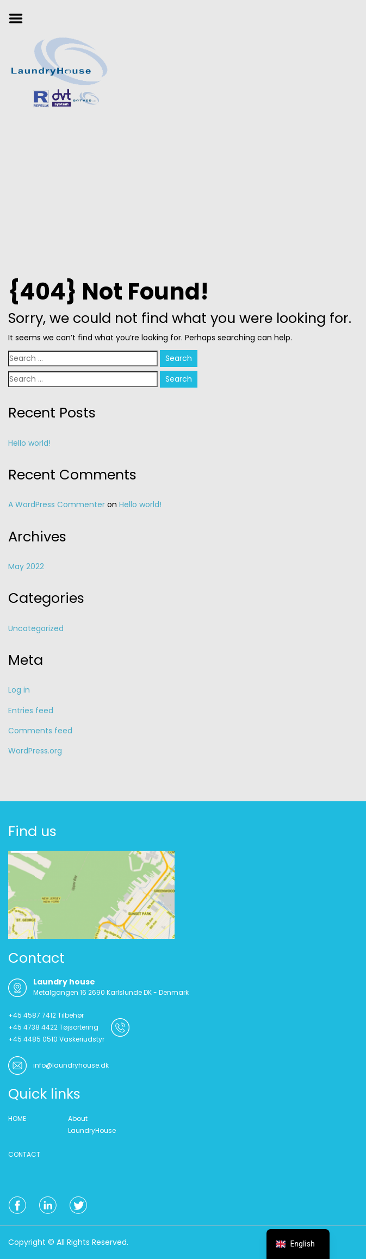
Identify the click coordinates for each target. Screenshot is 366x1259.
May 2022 (26, 566)
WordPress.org (35, 750)
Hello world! (29, 443)
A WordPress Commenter (56, 504)
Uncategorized (36, 628)
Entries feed (30, 710)
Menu (19, 18)
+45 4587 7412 (32, 1015)
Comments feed (40, 730)
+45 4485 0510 (33, 1039)
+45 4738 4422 (33, 1027)
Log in (19, 689)
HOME (17, 1118)
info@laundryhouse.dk (71, 1065)
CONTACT (24, 1154)
